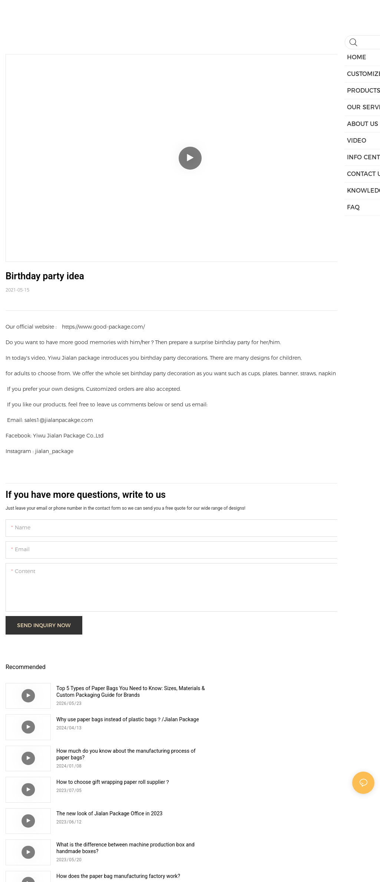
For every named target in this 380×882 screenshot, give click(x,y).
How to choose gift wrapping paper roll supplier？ (298, 719)
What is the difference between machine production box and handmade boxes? (305, 754)
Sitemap (250, 867)
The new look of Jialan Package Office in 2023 (109, 751)
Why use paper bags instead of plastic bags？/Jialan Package (301, 691)
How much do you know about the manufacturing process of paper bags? (122, 722)
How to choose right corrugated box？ (100, 813)
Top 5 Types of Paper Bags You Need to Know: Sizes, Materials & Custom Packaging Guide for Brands (117, 691)
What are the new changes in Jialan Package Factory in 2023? (304, 785)
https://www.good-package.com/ (103, 326)
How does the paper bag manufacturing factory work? (118, 782)
